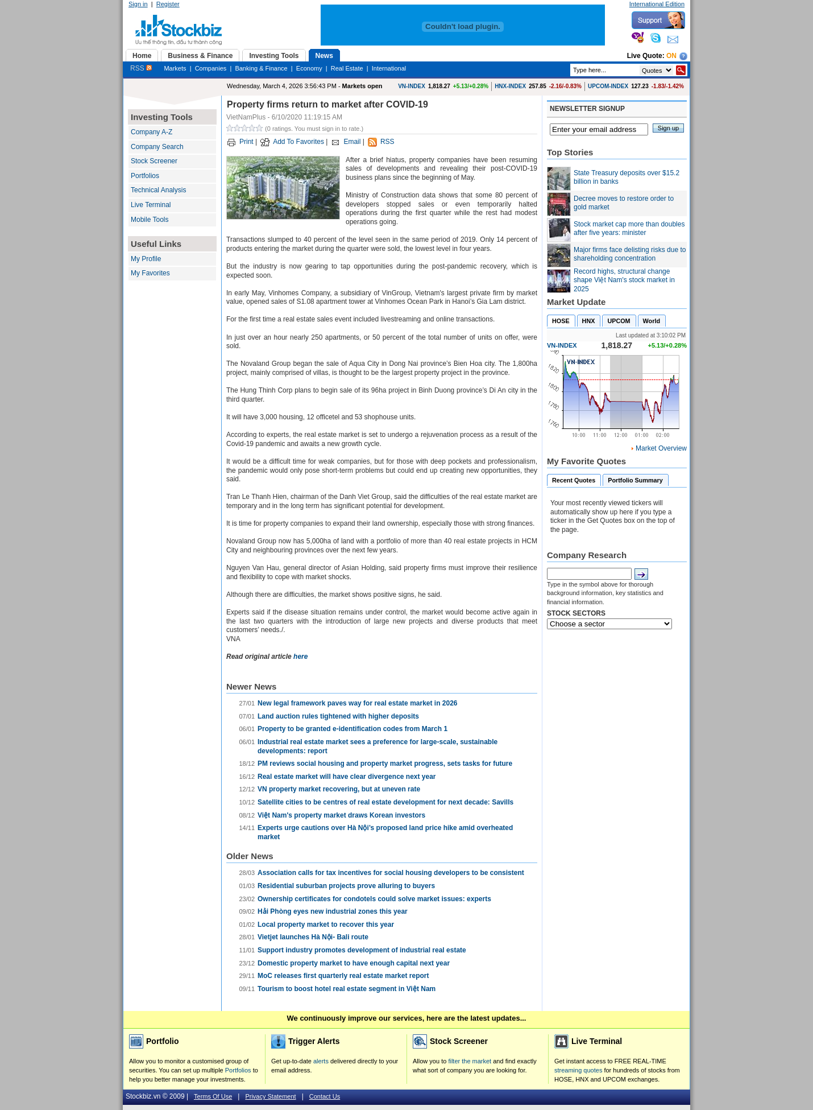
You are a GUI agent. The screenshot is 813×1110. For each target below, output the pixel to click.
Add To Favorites (298, 142)
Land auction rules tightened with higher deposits (338, 716)
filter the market (469, 1061)
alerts (321, 1061)
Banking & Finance (261, 68)
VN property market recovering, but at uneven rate (339, 789)
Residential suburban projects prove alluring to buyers (346, 886)
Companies (211, 68)
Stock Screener (154, 161)
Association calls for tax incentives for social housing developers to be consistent (391, 873)
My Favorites (150, 273)
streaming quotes (578, 1070)
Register (168, 4)
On (671, 56)
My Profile (146, 259)
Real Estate (347, 68)
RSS (141, 68)
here (300, 657)
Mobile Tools (149, 220)
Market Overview (661, 448)
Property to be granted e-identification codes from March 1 (352, 729)
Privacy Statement (270, 1096)
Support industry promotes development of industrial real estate (362, 950)
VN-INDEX (411, 86)
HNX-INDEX (510, 86)
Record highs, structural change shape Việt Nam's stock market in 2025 (624, 280)
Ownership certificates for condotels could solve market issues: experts (374, 899)
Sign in (138, 4)
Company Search (157, 147)
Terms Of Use (213, 1096)
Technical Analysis (158, 190)
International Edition (657, 4)
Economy (309, 68)
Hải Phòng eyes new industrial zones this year (333, 911)
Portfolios (145, 176)
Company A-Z (151, 132)
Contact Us (324, 1096)
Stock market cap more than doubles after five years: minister (629, 228)
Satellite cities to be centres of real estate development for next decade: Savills (385, 802)
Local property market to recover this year (326, 925)
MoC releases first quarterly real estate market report (343, 976)
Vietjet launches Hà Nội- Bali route (313, 937)
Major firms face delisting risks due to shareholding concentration (630, 254)
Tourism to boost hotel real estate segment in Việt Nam (346, 989)
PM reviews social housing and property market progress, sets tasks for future (385, 763)
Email (351, 142)
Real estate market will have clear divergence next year (347, 777)
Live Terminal (151, 205)
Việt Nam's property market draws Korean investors (341, 815)
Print (246, 142)
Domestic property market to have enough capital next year (354, 963)
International (389, 68)
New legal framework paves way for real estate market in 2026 (358, 703)
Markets (175, 68)
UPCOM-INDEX (608, 86)
